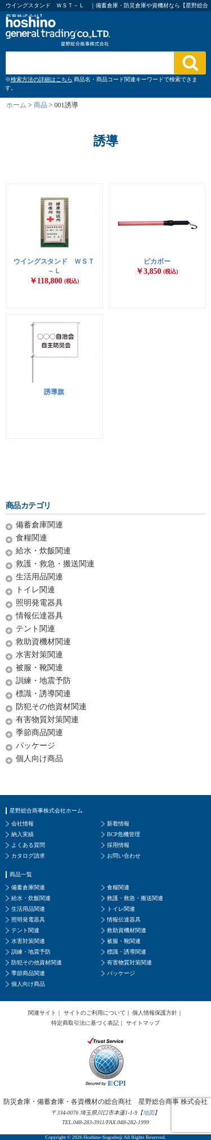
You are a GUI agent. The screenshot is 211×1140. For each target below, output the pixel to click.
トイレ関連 (35, 590)
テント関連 (35, 628)
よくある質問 (28, 845)
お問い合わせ (124, 856)
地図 (148, 1113)
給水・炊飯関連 (43, 551)
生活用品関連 (39, 577)
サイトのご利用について (94, 1013)
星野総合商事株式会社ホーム (46, 810)
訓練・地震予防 (43, 680)
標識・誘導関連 (43, 693)
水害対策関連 (39, 654)
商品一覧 (21, 874)
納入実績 (22, 834)
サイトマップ (143, 1023)
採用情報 (118, 845)
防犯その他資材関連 (51, 706)
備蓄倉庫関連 (39, 525)
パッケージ (35, 745)
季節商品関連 (39, 732)
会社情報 (22, 823)
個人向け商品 (39, 758)
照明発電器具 (39, 603)
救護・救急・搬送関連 (55, 564)
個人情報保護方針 (154, 1013)
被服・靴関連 (39, 667)
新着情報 (118, 823)
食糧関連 (31, 538)
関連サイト (42, 1013)
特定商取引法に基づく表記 (85, 1023)
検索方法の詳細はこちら (42, 79)
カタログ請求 (28, 856)
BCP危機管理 (123, 834)
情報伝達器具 (39, 616)
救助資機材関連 (43, 641)
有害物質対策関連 (47, 719)
